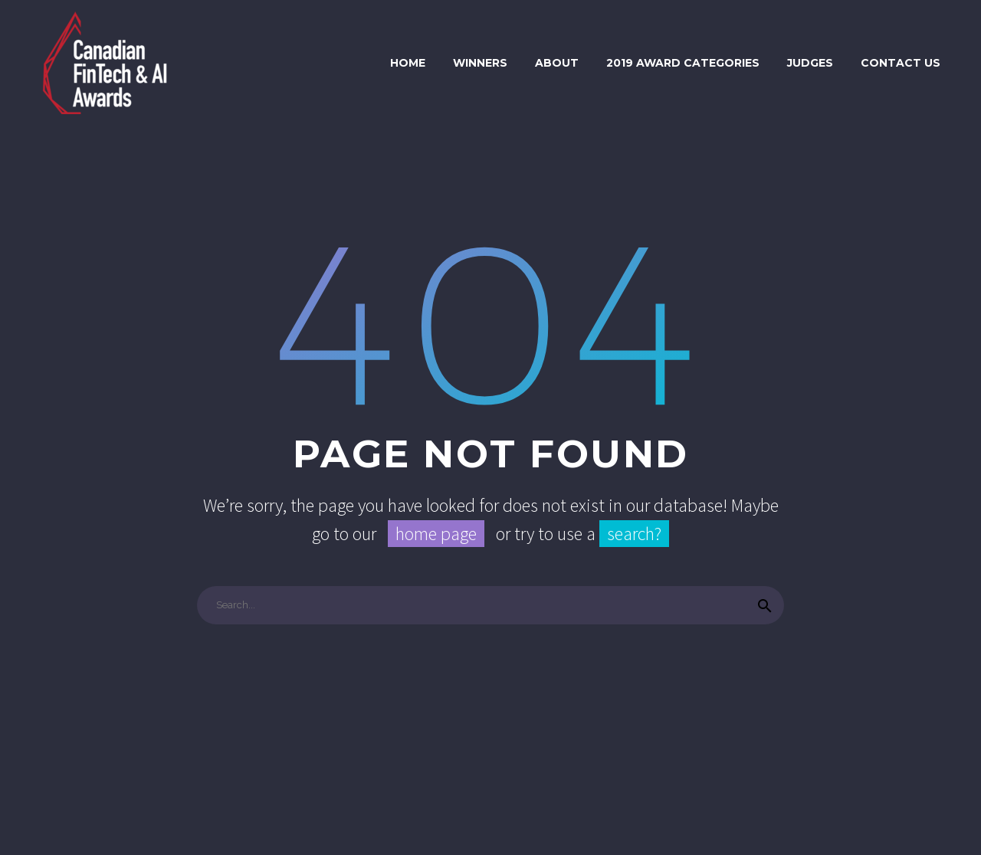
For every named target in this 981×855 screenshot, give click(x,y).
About (557, 63)
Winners (480, 63)
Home (407, 63)
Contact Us (900, 63)
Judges (810, 63)
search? (634, 533)
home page (436, 533)
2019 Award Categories (683, 63)
